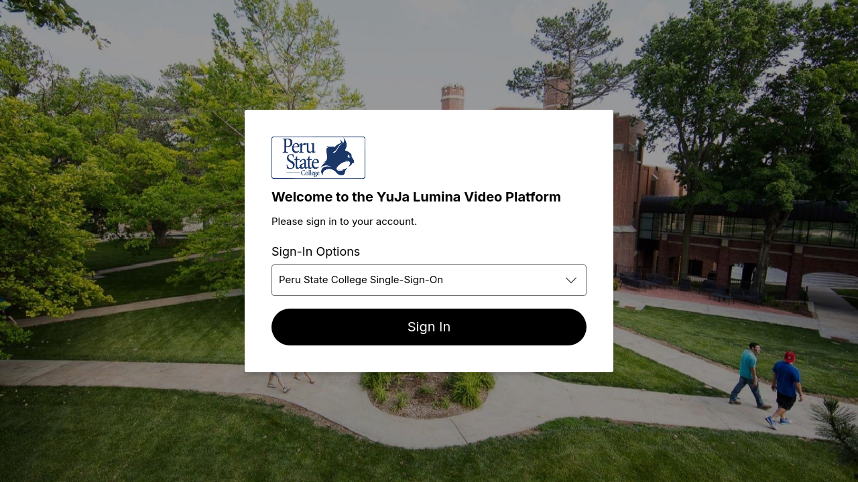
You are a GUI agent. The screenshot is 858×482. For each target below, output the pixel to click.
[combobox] (429, 280)
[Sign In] (429, 327)
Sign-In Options (315, 251)
